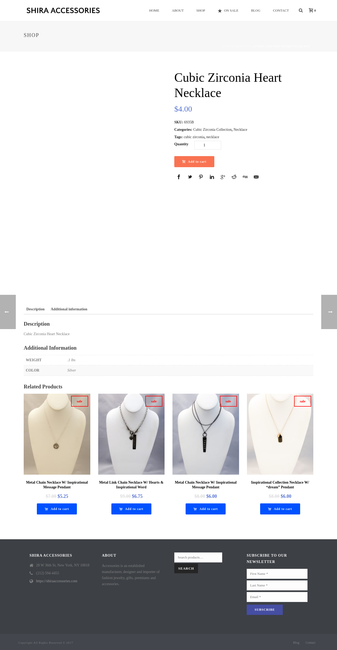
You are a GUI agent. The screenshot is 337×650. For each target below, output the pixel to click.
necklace (212, 137)
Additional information (69, 309)
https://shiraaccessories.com (56, 581)
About (178, 10)
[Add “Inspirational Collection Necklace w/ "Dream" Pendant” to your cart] (280, 508)
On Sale (228, 10)
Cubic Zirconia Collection (212, 130)
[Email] (277, 597)
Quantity (181, 144)
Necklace (240, 130)
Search (186, 568)
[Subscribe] (265, 610)
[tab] (35, 309)
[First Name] (277, 574)
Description (35, 309)
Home (154, 10)
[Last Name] (277, 585)
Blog (255, 10)
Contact (281, 10)
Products (243, 46)
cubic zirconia (194, 137)
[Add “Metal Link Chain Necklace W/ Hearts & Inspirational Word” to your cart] (131, 508)
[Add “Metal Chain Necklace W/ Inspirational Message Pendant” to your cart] (57, 508)
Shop (200, 10)
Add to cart (194, 161)
